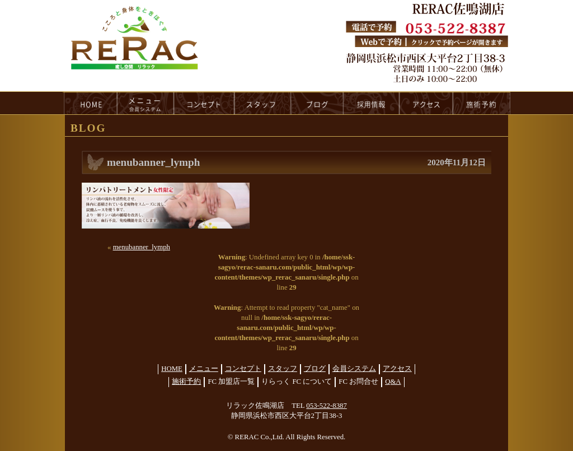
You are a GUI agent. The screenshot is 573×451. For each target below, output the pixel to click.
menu (145, 103)
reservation (481, 103)
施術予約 (186, 381)
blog (317, 103)
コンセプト (243, 369)
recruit (372, 103)
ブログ (315, 369)
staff (262, 103)
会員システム (354, 369)
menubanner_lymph (141, 247)
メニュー (203, 369)
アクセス (397, 369)
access (426, 103)
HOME (90, 103)
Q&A (393, 381)
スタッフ (282, 369)
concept (204, 103)
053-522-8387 (326, 406)
